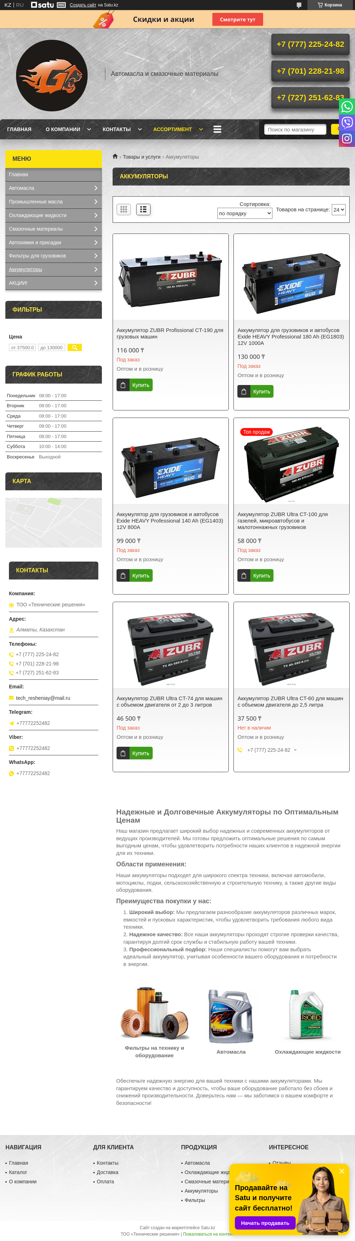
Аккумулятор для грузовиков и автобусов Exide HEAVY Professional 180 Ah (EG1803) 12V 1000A (290, 336)
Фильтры (195, 1200)
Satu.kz (208, 1227)
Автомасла (21, 188)
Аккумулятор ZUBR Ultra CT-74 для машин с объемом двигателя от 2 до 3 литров (169, 701)
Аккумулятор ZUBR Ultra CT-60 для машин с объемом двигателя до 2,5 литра (290, 701)
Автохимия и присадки (35, 242)
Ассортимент (172, 129)
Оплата (105, 1181)
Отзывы (281, 1163)
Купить (140, 385)
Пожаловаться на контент (208, 1234)
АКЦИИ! (18, 283)
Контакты (116, 129)
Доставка (107, 1172)
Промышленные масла (36, 202)
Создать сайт (83, 5)
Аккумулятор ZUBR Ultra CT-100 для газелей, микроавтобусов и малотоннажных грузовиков (282, 520)
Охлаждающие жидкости (37, 215)
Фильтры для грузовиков (37, 256)
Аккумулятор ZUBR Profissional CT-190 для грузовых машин (170, 333)
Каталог (18, 1172)
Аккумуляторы (25, 269)
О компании (63, 129)
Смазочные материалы (36, 229)
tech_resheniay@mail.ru (43, 698)
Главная (19, 129)
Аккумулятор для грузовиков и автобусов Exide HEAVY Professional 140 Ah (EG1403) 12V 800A (170, 520)
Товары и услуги (142, 157)
